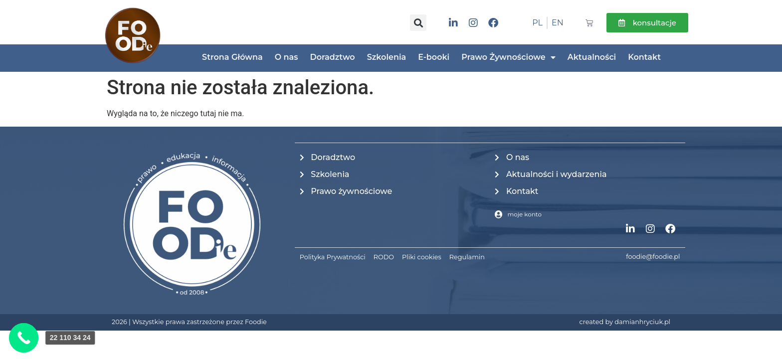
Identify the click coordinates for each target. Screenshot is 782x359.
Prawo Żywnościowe (508, 57)
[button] (418, 22)
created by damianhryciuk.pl (625, 322)
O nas (286, 57)
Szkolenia (386, 57)
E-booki (433, 57)
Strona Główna (232, 57)
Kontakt (644, 57)
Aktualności (592, 57)
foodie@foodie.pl (653, 256)
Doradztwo (332, 57)
